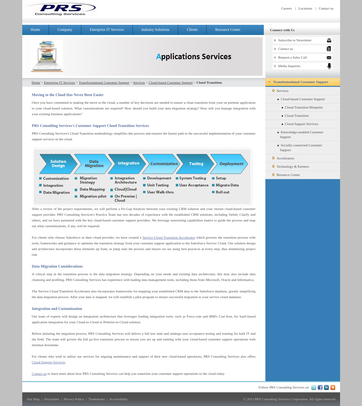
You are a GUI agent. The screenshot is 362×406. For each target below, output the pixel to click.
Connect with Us (282, 30)
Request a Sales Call (292, 57)
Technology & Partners (290, 166)
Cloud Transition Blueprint (302, 107)
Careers (286, 8)
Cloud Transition (295, 115)
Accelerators (283, 158)
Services (139, 82)
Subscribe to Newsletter (294, 40)
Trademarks (96, 399)
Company (68, 29)
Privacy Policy (74, 399)
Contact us (326, 8)
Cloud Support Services (48, 362)
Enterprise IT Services (110, 29)
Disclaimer (51, 399)
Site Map (33, 399)
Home (35, 29)
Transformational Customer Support (104, 82)
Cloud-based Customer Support (171, 82)
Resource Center (228, 29)
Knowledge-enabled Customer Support (296, 134)
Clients (192, 29)
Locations (305, 8)
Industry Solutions (155, 29)
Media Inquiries (289, 66)
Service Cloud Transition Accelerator (168, 237)
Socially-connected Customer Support (295, 147)
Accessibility (118, 399)
